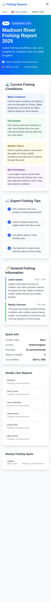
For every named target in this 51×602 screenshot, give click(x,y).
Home (4, 12)
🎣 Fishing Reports (14, 4)
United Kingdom (19, 11)
